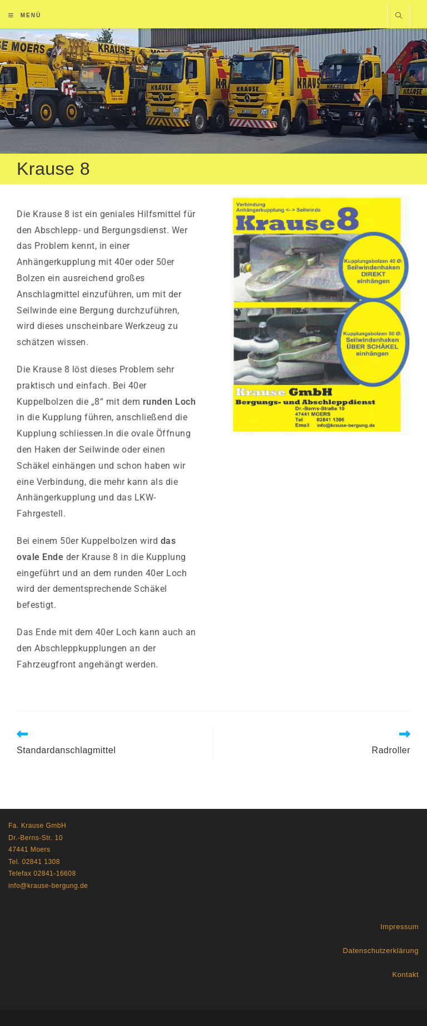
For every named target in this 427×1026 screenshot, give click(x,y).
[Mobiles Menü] (24, 15)
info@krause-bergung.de (48, 886)
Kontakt (405, 974)
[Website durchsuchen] (398, 17)
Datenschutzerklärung (381, 950)
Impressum (399, 926)
